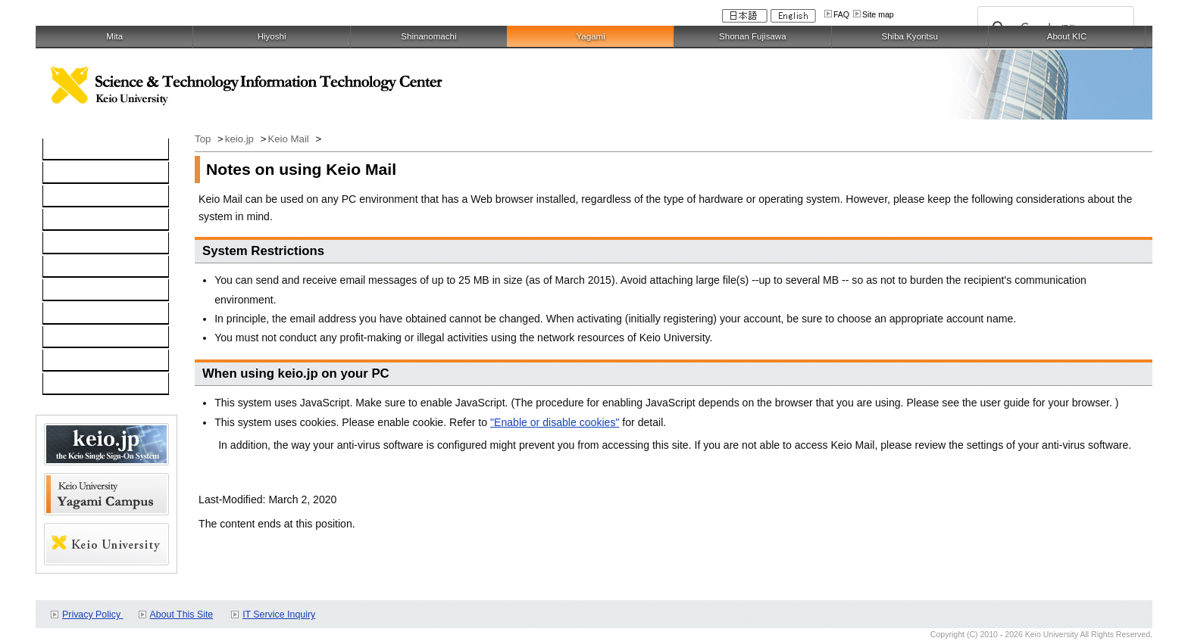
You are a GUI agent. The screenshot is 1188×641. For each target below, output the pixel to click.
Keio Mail (289, 139)
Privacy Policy (92, 614)
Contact (69, 314)
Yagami (590, 36)
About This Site (182, 614)
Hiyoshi (272, 36)
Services (71, 291)
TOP (62, 150)
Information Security (98, 267)
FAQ (841, 14)
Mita (114, 36)
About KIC (1067, 36)
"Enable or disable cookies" (554, 422)
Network (70, 197)
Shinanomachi (428, 36)
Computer (74, 173)
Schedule (73, 337)
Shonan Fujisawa (752, 36)
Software (72, 220)
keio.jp (66, 244)
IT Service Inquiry (278, 614)
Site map (878, 14)
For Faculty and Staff (100, 384)
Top (204, 139)
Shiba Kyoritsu (909, 36)
